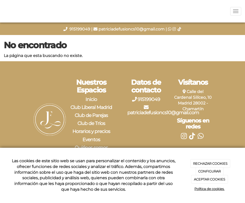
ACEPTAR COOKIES (209, 179)
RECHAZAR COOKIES (210, 164)
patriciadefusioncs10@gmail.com (131, 29)
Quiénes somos (91, 147)
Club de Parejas (91, 115)
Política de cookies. (209, 189)
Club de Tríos (91, 123)
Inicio (91, 99)
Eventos (91, 139)
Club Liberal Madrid (91, 107)
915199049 (80, 29)
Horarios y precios (91, 131)
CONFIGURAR (209, 171)
